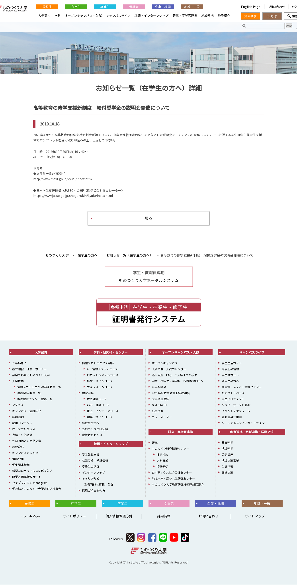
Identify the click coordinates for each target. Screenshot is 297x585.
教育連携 (227, 443)
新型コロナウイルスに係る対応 (32, 471)
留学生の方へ (230, 381)
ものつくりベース (233, 393)
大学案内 (44, 15)
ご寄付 (272, 16)
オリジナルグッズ (23, 429)
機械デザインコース (100, 381)
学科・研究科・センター (111, 352)
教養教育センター (93, 435)
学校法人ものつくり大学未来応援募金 (36, 489)
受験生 (47, 6)
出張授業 (157, 411)
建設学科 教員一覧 (29, 393)
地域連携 (207, 15)
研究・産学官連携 (184, 15)
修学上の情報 (230, 369)
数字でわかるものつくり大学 (31, 375)
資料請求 (250, 16)
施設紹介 (224, 15)
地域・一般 (192, 6)
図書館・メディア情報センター (242, 387)
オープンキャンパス (165, 363)
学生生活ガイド (232, 363)
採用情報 (163, 516)
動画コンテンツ (22, 423)
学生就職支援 (90, 455)
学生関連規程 (20, 465)
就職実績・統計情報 (95, 461)
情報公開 (18, 459)
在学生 (76, 6)
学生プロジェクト (233, 399)
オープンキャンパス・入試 (83, 15)
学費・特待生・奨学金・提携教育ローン (177, 381)
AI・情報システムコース (102, 369)
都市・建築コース (98, 405)
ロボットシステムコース (102, 375)
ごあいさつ (19, 363)
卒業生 (105, 6)
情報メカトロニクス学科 (98, 363)
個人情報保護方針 (119, 516)
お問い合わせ (276, 6)
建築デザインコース (100, 417)
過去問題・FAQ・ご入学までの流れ (174, 375)
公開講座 (227, 455)
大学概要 (18, 381)
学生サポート (230, 375)
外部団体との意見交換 (26, 441)
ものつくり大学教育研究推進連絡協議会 (178, 485)
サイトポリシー (74, 516)
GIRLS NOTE (160, 405)
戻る (148, 218)
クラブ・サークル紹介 (236, 405)
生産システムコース (100, 387)
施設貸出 (18, 447)
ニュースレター (162, 417)
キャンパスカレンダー (26, 453)
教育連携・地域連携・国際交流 (252, 432)
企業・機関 (163, 6)
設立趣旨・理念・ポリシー (29, 369)
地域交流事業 (230, 461)
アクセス (17, 405)
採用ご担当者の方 (93, 491)
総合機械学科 (90, 423)
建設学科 (88, 393)
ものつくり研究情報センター (170, 449)
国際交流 (227, 473)
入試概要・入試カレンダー (169, 369)
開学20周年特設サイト (26, 477)
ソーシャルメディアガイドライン (243, 423)
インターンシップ (93, 473)
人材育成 (162, 461)
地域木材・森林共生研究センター (173, 479)
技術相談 (162, 455)
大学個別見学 (160, 399)
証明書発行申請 (232, 417)
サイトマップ (255, 516)
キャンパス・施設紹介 (26, 411)
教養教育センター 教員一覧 (35, 399)
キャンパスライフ (118, 15)
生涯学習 (227, 467)
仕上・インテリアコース (102, 411)
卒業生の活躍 (90, 467)
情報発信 (162, 467)
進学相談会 (159, 387)
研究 (155, 443)
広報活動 (18, 417)
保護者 (134, 6)
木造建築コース (97, 399)
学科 (58, 15)
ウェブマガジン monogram (29, 483)
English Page (251, 6)
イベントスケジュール (236, 411)
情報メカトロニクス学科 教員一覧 (39, 387)
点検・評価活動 (22, 435)
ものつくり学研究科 (95, 429)
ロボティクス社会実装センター (172, 473)
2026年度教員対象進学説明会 (171, 393)
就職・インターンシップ (151, 15)
